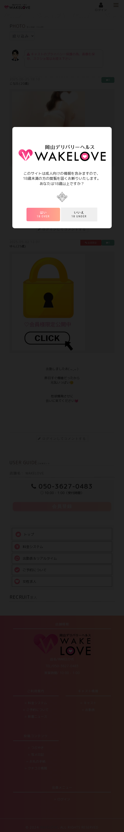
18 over (43, 214)
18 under (79, 214)
